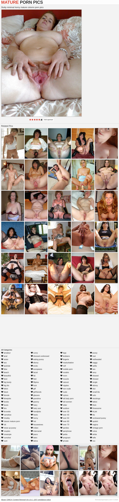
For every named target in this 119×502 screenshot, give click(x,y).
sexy (93, 372)
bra (4, 408)
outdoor (64, 408)
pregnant (65, 438)
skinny (94, 385)
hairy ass (36, 408)
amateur (6, 353)
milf (63, 366)
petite (64, 434)
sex (92, 369)
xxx (92, 441)
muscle (64, 379)
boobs (5, 402)
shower (94, 379)
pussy (93, 353)
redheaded (95, 359)
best (4, 379)
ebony (34, 363)
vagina (94, 425)
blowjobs (6, 399)
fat (33, 376)
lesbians (65, 356)
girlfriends (36, 392)
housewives (37, 425)
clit (3, 425)
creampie (6, 434)
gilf (33, 389)
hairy (34, 405)
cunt (4, 441)
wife (93, 438)
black (4, 392)
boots (4, 405)
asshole (5, 366)
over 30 (64, 412)
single (93, 382)
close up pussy (8, 428)
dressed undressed (40, 356)
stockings (95, 399)
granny (35, 402)
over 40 (64, 415)
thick (93, 405)
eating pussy (37, 359)
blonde (5, 395)
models (64, 372)
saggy (94, 363)
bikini (4, 389)
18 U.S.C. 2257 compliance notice (38, 500)
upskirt (94, 421)
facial (34, 372)
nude (63, 392)
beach (5, 372)
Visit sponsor (48, 120)
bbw (4, 369)
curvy (34, 353)
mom (63, 376)
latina (34, 441)
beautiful (6, 376)
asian (4, 359)
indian (34, 428)
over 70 (64, 425)
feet (33, 379)
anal (4, 356)
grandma (36, 399)
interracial (36, 431)
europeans (36, 369)
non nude (65, 389)
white (93, 434)
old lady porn (67, 399)
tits (92, 415)
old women (66, 402)
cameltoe (6, 415)
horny (34, 418)
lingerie (64, 359)
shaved (94, 376)
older (63, 405)
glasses (35, 395)
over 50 (64, 418)
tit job (93, 412)
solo (93, 395)
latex (34, 438)
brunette (6, 412)
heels (34, 415)
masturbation (67, 363)
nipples (64, 385)
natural (64, 382)
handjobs (36, 412)
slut (92, 389)
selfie (93, 366)
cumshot (6, 438)
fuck (34, 385)
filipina (35, 382)
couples (5, 431)
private (64, 441)
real (93, 356)
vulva (93, 431)
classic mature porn (10, 421)
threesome (95, 408)
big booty (6, 382)
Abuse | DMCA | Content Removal (13, 500)
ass (4, 363)
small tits (95, 392)
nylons (64, 395)
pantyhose (65, 431)
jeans (34, 434)
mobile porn (66, 369)
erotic (34, 366)
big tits (5, 385)
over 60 (64, 421)
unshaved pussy (98, 418)
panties (64, 428)
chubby (5, 418)
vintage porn (96, 428)
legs (63, 353)
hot (33, 421)
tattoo (93, 402)
